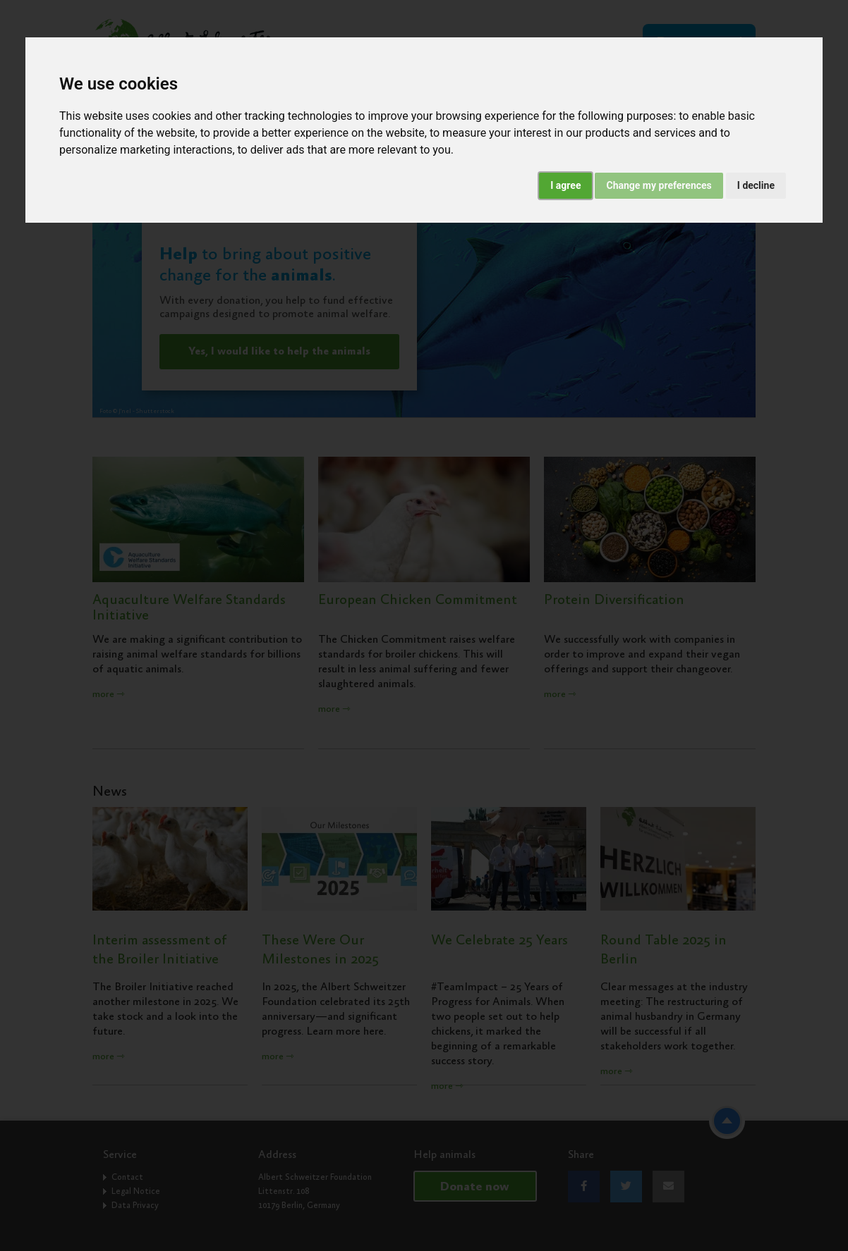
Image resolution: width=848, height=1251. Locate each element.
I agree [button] (565, 185)
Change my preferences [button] (658, 185)
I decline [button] (756, 185)
